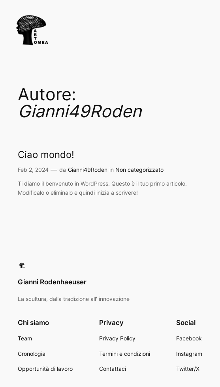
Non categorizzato (139, 169)
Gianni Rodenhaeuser (92, 30)
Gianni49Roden (87, 169)
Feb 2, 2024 (33, 169)
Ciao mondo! (46, 154)
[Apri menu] (208, 30)
